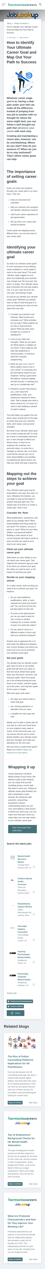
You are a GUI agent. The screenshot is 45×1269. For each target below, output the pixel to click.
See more (33, 1103)
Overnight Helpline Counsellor (23, 929)
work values (28, 364)
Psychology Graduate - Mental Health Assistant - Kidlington (24, 980)
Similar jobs (12, 993)
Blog (9, 23)
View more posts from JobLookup (21, 829)
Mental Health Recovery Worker (24, 859)
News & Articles (21, 23)
